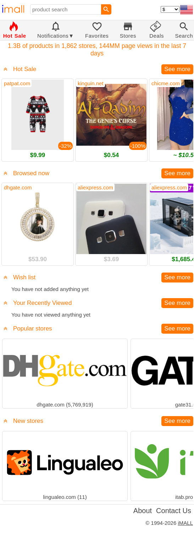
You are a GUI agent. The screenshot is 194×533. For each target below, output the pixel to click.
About (142, 511)
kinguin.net (91, 83)
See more (177, 69)
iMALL (185, 523)
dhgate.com (18, 187)
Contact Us (173, 511)
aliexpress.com (95, 187)
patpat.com (17, 83)
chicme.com (165, 83)
